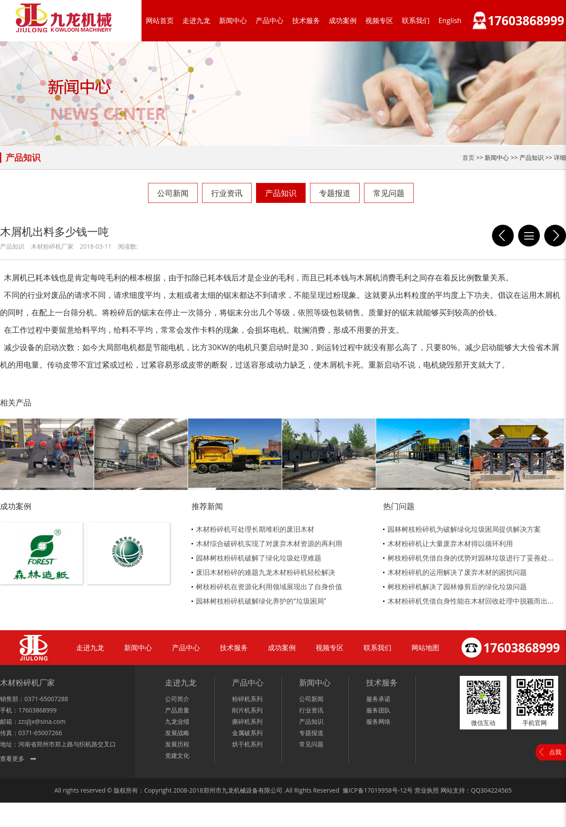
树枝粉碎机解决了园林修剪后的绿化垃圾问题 (457, 586)
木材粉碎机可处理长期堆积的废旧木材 (255, 529)
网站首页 (160, 20)
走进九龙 (196, 20)
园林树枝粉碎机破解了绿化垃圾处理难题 (258, 558)
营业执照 (426, 790)
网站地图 (425, 647)
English (450, 20)
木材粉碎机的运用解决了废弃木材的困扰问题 (457, 572)
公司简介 (177, 699)
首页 (468, 157)
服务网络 (378, 721)
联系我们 (416, 20)
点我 (555, 752)
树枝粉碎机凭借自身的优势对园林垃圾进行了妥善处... (470, 558)
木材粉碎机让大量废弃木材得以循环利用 (450, 543)
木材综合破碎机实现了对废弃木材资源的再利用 (269, 543)
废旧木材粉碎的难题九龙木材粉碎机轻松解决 (265, 572)
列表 (529, 235)
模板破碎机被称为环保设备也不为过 (555, 235)
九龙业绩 (177, 721)
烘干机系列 (247, 744)
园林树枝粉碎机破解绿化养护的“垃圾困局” (261, 601)
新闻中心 (233, 20)
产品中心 (269, 20)
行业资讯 (227, 193)
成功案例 (343, 20)
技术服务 (306, 20)
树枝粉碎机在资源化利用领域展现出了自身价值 (269, 586)
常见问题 (388, 193)
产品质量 (177, 710)
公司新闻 (173, 193)
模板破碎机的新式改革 (503, 235)
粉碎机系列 (247, 699)
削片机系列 (247, 710)
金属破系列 (247, 733)
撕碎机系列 (247, 721)
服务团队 (378, 710)
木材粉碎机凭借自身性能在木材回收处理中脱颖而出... (470, 601)
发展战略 (177, 733)
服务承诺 (378, 699)
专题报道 (334, 193)
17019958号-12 (385, 790)
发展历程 (177, 744)
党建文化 (177, 755)
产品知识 (280, 193)
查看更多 (12, 758)
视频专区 (379, 20)
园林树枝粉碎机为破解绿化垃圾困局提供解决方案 (464, 529)
